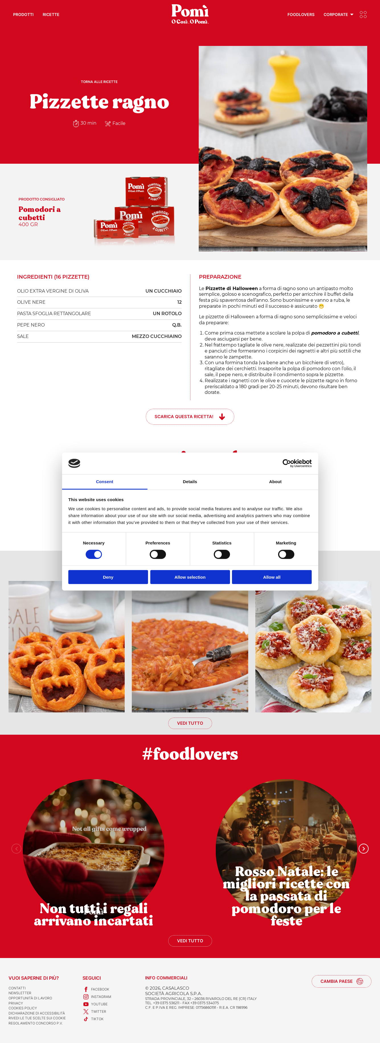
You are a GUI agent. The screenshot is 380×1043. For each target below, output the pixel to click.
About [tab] (275, 481)
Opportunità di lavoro (30, 998)
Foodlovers (301, 14)
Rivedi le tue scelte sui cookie (37, 1018)
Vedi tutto (190, 723)
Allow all (272, 576)
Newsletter (20, 993)
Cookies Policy (23, 1008)
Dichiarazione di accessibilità (37, 1013)
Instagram (97, 996)
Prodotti (23, 14)
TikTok (93, 1019)
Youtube (95, 1004)
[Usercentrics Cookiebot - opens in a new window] (287, 463)
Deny (108, 576)
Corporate (336, 14)
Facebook (96, 989)
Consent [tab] (104, 481)
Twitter (94, 1011)
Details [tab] (190, 481)
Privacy (16, 1003)
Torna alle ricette (99, 82)
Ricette (51, 14)
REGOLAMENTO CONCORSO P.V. (36, 1023)
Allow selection (190, 576)
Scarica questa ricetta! (184, 416)
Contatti (17, 988)
